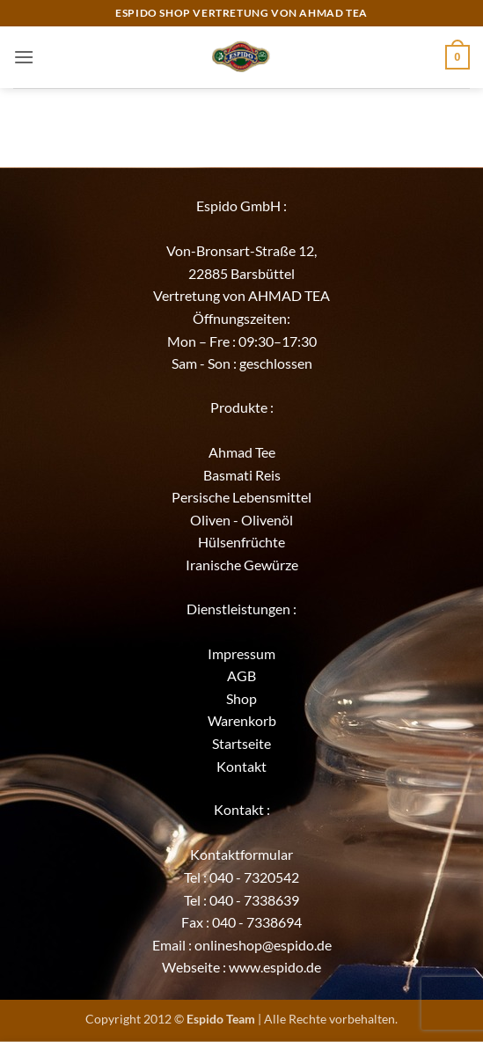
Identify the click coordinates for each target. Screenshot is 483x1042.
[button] (23, 56)
